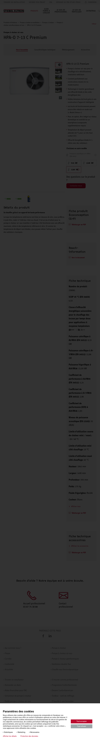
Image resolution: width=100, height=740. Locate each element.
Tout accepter (81, 721)
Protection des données (29, 736)
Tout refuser (81, 726)
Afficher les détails (10, 736)
